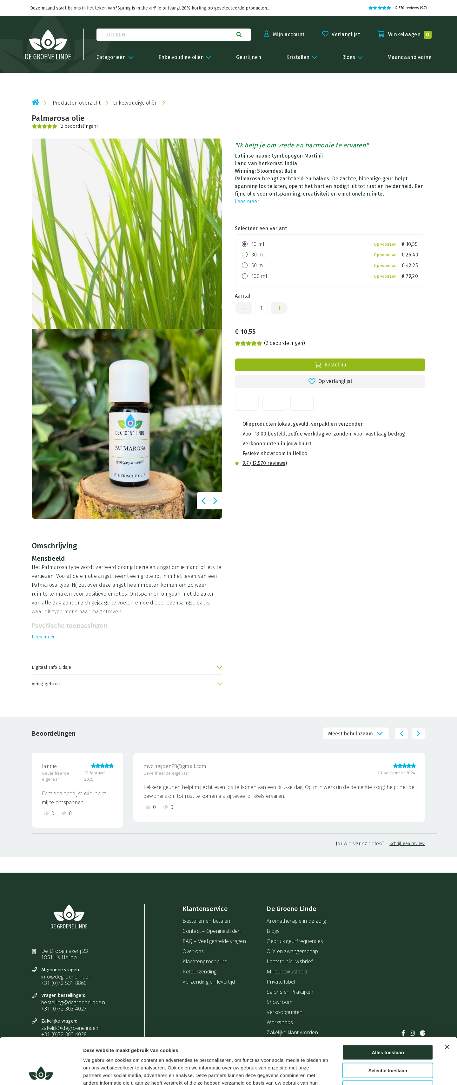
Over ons (193, 951)
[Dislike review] (66, 813)
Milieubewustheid (287, 971)
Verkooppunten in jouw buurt (276, 444)
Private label (281, 981)
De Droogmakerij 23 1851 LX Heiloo (64, 954)
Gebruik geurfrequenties (295, 941)
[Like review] (49, 813)
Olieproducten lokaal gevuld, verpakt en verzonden (303, 424)
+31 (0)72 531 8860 (64, 982)
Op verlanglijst (330, 381)
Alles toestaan (388, 1008)
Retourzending (199, 971)
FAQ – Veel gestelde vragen (214, 941)
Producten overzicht (77, 103)
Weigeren (387, 1044)
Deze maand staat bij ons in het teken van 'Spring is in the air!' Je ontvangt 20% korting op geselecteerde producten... (150, 8)
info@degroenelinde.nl (67, 976)
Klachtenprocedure (204, 961)
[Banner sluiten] (447, 1003)
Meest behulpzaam (350, 734)
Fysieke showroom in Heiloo (274, 453)
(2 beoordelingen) (65, 126)
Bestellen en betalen (206, 920)
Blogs (273, 930)
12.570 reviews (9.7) (397, 8)
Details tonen (345, 1072)
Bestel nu (330, 365)
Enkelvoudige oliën (135, 103)
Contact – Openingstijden (211, 930)
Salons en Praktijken (290, 991)
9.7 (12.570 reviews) (264, 463)
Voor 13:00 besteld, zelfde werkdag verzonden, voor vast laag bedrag (323, 434)
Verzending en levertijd (208, 981)
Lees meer (247, 201)
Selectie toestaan (387, 1027)
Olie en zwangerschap (292, 951)
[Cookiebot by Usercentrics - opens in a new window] (41, 1072)
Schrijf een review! (407, 843)
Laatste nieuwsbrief (290, 961)
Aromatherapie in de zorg (296, 920)
